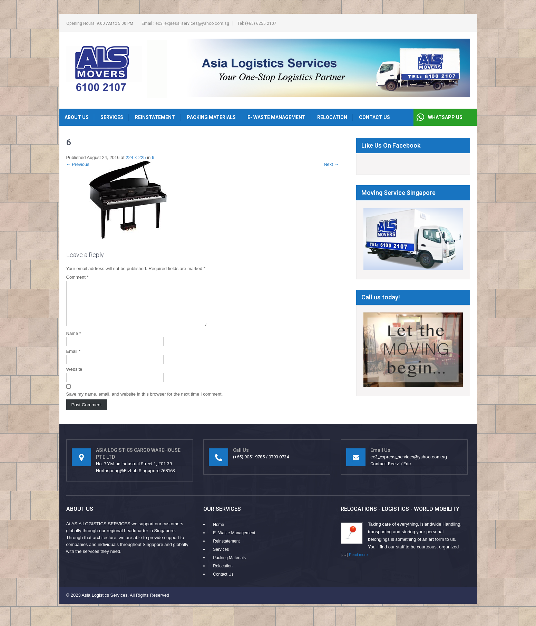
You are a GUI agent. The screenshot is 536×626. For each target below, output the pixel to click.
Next (331, 164)
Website (74, 377)
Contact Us (374, 117)
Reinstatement (155, 117)
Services (111, 117)
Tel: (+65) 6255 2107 (256, 23)
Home (218, 532)
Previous (77, 164)
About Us (77, 117)
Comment (77, 277)
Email (73, 359)
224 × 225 (136, 157)
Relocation (332, 117)
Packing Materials (211, 117)
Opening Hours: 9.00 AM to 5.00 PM (99, 23)
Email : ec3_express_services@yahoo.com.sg (185, 23)
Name (73, 341)
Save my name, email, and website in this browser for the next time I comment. (144, 402)
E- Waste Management (276, 117)
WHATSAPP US (445, 117)
